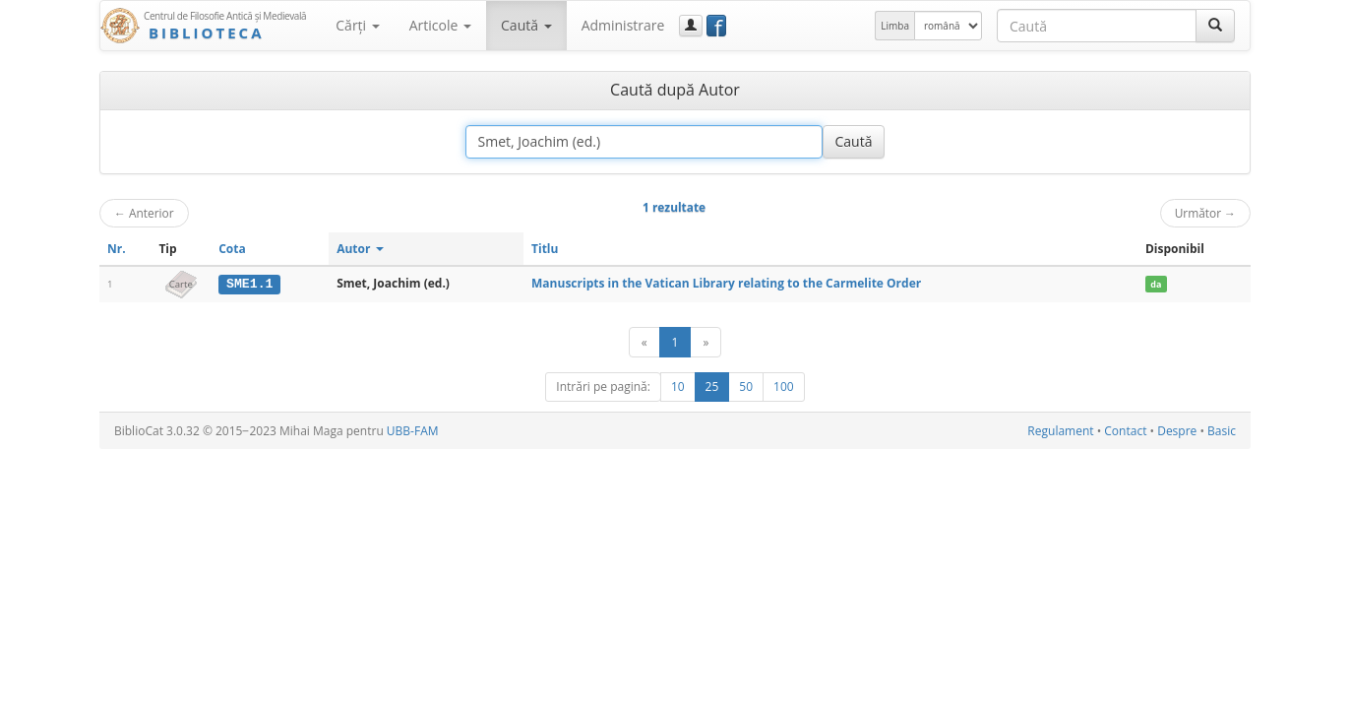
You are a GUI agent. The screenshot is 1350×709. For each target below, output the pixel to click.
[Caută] (1215, 25)
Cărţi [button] (357, 25)
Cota (232, 248)
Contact (1125, 430)
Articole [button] (440, 25)
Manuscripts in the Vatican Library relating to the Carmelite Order (726, 283)
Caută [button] (526, 25)
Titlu (544, 248)
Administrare (623, 25)
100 (783, 386)
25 (712, 386)
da (1155, 284)
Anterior (144, 213)
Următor (1205, 213)
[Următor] (705, 342)
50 (746, 386)
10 (678, 386)
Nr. (116, 248)
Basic (1221, 430)
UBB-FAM (413, 430)
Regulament (1060, 430)
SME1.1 (249, 283)
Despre (1177, 430)
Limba (895, 25)
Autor (360, 248)
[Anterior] (644, 342)
